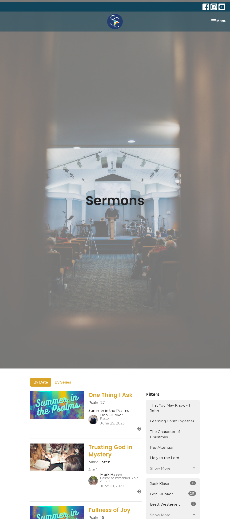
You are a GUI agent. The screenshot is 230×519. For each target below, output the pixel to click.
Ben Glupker (173, 493)
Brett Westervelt (173, 504)
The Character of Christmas (165, 434)
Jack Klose (173, 483)
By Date (40, 382)
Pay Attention (162, 447)
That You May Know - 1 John (170, 408)
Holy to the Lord (164, 458)
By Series (63, 382)
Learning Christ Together (172, 421)
